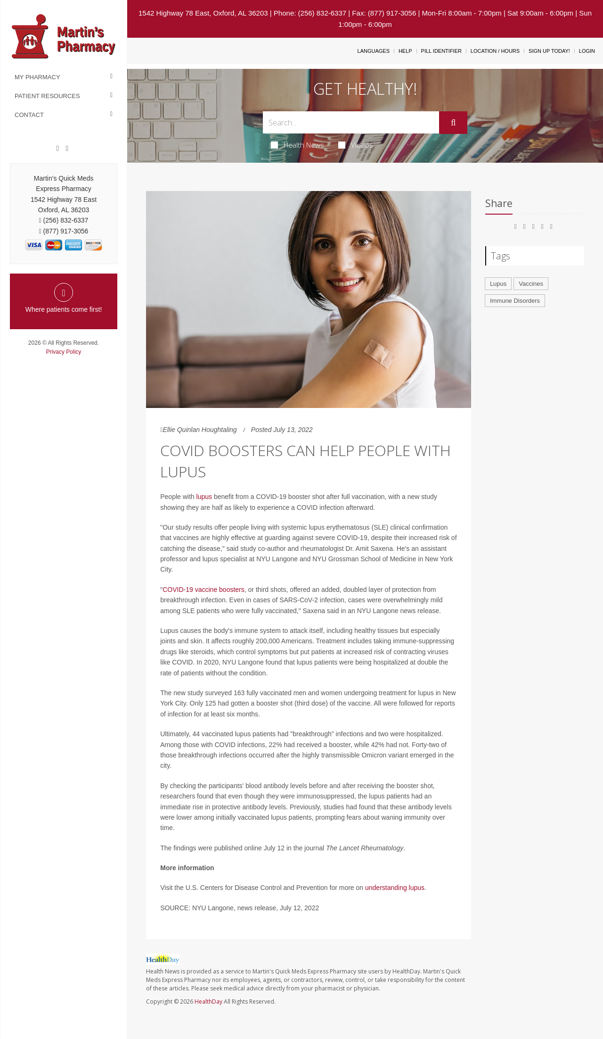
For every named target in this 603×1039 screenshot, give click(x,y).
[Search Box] (351, 122)
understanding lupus (394, 887)
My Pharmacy (37, 77)
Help (405, 51)
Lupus (498, 283)
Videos (355, 145)
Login (587, 51)
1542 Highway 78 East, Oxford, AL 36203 (203, 13)
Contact (29, 114)
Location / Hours (495, 51)
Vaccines (531, 283)
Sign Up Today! (549, 51)
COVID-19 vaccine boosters (203, 589)
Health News (297, 145)
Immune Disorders (515, 300)
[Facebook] (58, 148)
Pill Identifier (441, 51)
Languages (374, 51)
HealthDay (208, 1001)
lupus (204, 496)
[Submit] (453, 122)
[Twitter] (66, 148)
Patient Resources (47, 96)
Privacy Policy (63, 352)
